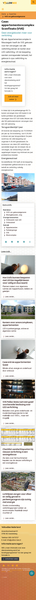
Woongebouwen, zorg (14, 215)
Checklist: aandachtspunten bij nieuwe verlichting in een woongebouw (18, 452)
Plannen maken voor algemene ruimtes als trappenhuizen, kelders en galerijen (18, 288)
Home (3, 14)
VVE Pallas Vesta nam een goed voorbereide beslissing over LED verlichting (18, 405)
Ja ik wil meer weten (13, 98)
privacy (3, 571)
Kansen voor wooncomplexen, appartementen (18, 323)
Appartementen (11, 227)
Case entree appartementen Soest (17, 363)
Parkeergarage (11, 230)
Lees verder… (10, 297)
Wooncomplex (11, 235)
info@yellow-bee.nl (14, 540)
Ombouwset (10, 222)
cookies (10, 571)
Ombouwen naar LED (13, 220)
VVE (7, 233)
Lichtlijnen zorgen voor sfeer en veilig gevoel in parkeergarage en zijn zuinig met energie (17, 498)
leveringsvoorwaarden (16, 570)
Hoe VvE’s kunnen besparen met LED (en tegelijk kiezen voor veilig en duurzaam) (16, 280)
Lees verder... (10, 468)
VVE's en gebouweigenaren (14, 16)
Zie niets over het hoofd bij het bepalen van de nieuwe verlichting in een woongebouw (17, 460)
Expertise (12, 14)
